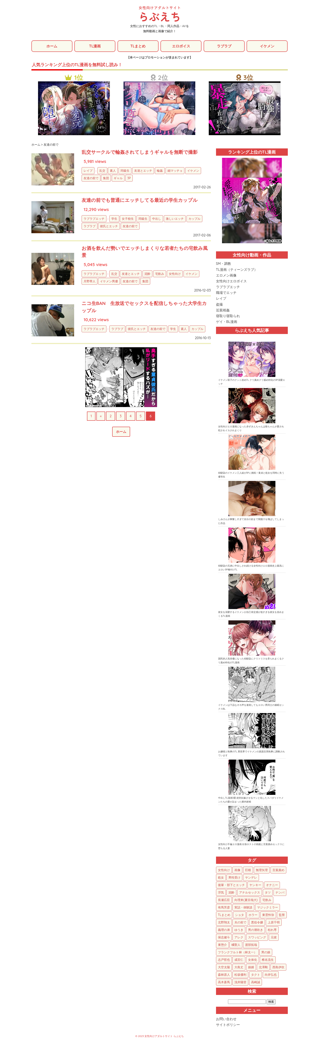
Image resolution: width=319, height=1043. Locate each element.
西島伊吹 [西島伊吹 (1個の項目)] (278, 968)
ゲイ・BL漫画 (226, 322)
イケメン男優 (109, 282)
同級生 (125, 171)
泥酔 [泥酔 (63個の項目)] (231, 893)
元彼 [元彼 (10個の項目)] (274, 938)
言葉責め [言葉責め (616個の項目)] (278, 870)
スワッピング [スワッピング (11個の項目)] (257, 938)
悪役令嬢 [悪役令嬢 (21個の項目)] (257, 923)
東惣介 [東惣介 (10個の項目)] (222, 945)
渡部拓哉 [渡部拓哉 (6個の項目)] (251, 945)
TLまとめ (138, 46)
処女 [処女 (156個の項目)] (221, 878)
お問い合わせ (226, 1019)
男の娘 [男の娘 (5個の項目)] (265, 953)
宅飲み (159, 274)
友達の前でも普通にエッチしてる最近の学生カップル (145, 200)
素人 (113, 171)
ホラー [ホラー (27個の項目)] (252, 915)
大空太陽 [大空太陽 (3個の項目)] (224, 968)
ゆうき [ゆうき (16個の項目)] (238, 930)
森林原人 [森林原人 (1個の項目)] (224, 975)
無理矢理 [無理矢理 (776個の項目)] (262, 870)
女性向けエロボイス (231, 281)
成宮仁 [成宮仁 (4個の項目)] (238, 960)
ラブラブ (224, 46)
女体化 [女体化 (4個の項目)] (252, 960)
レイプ (88, 171)
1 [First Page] (91, 416)
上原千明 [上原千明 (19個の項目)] (274, 923)
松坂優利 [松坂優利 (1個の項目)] (240, 975)
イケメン (267, 46)
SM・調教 (223, 264)
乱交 (102, 171)
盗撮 (219, 304)
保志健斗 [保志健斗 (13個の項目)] (224, 938)
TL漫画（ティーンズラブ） (236, 270)
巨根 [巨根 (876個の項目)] (248, 870)
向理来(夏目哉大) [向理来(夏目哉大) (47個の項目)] (245, 900)
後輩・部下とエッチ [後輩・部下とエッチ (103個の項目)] (231, 885)
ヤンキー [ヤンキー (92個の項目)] (255, 885)
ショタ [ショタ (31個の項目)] (239, 915)
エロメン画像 (226, 276)
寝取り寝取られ (228, 316)
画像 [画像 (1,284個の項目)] (237, 870)
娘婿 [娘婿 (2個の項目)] (251, 968)
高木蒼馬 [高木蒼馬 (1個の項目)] (224, 982)
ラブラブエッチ (94, 219)
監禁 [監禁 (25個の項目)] (282, 915)
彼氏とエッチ (109, 226)
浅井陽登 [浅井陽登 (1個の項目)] (240, 982)
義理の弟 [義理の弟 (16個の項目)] (224, 930)
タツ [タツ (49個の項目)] (268, 893)
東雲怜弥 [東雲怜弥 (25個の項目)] (268, 915)
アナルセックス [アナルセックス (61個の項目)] (249, 893)
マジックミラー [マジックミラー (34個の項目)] (267, 908)
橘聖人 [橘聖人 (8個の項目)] (235, 945)
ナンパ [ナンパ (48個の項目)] (279, 893)
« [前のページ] (100, 416)
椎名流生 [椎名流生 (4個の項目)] (268, 960)
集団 (106, 178)
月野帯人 (90, 282)
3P (129, 178)
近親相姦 (223, 310)
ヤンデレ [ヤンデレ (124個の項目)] (251, 878)
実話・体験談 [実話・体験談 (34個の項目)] (243, 908)
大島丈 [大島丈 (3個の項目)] (238, 968)
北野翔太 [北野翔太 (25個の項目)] (224, 923)
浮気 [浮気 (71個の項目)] (221, 893)
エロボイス (181, 46)
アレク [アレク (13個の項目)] (238, 938)
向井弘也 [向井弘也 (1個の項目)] (271, 975)
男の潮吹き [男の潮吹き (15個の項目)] (255, 930)
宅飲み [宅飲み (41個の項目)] (266, 900)
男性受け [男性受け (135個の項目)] (234, 878)
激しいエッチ (175, 219)
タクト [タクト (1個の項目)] (255, 975)
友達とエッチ (143, 171)
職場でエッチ (226, 293)
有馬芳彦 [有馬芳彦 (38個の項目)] (224, 908)
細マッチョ (175, 171)
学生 (114, 219)
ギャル (118, 178)
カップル (194, 219)
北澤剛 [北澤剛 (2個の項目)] (263, 968)
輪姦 (160, 171)
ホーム (52, 46)
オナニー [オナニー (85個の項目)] (272, 885)
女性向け (175, 274)
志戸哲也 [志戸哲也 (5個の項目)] (224, 960)
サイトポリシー (228, 1025)
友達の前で (91, 178)
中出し (156, 219)
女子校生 (128, 219)
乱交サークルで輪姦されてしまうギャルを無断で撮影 (145, 152)
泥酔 (147, 274)
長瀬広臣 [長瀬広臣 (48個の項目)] (224, 900)
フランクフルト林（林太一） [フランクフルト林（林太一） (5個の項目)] (237, 953)
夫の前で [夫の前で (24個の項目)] (240, 923)
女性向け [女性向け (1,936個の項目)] (224, 870)
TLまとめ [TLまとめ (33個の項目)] (224, 915)
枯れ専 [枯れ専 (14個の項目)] (272, 930)
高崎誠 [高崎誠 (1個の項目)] (255, 982)
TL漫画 (95, 46)
